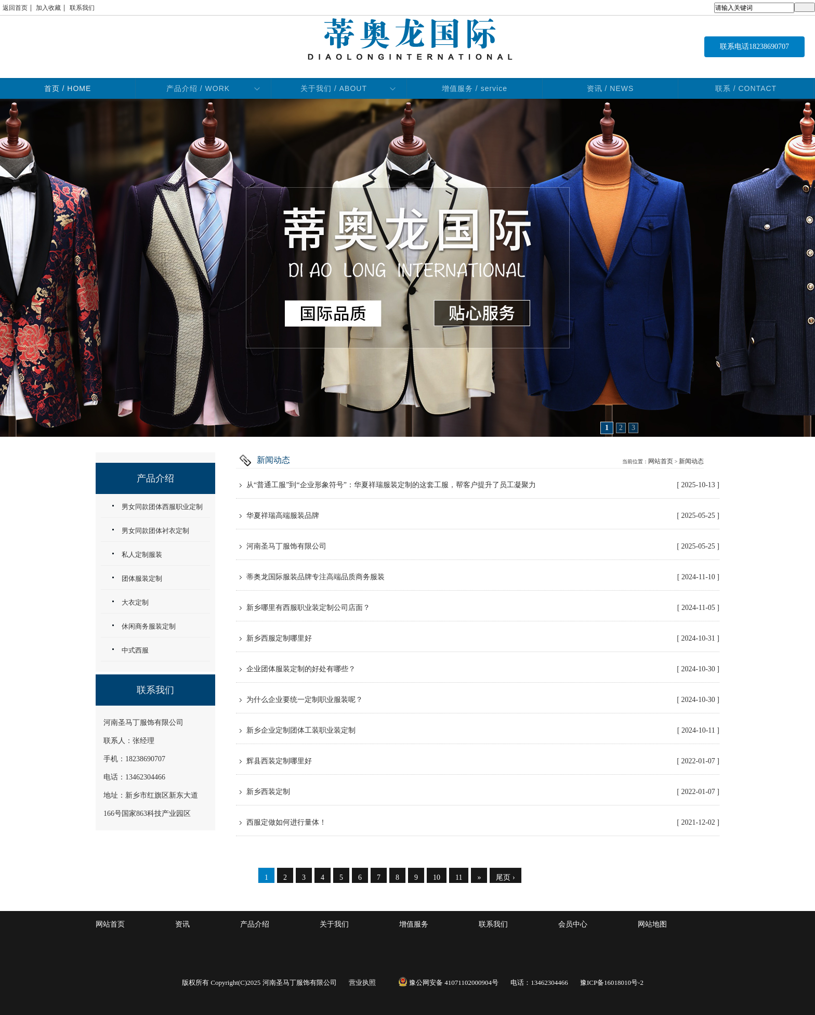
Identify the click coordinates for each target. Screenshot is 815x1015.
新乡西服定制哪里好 (482, 639)
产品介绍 (254, 924)
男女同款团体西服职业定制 (162, 507)
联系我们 (82, 7)
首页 (67, 88)
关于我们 (334, 924)
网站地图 (652, 924)
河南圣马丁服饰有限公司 (482, 546)
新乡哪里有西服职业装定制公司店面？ (482, 608)
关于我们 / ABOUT (333, 88)
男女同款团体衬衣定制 (155, 531)
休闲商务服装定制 (149, 626)
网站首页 (660, 461)
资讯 (182, 924)
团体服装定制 (142, 578)
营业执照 (362, 982)
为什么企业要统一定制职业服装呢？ (482, 700)
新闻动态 (691, 461)
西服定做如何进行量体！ (482, 823)
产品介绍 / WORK (198, 88)
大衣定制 (135, 602)
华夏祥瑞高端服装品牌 (482, 516)
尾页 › (505, 877)
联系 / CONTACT (746, 88)
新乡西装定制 (482, 792)
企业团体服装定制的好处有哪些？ (482, 669)
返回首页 (15, 7)
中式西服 (135, 650)
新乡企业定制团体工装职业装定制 (482, 731)
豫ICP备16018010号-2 (611, 982)
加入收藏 (48, 7)
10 (436, 877)
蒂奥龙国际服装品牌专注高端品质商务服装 (482, 577)
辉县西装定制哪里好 (482, 761)
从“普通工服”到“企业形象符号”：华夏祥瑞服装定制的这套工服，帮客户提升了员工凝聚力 (482, 485)
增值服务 (413, 924)
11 (458, 877)
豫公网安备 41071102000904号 (448, 982)
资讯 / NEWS (610, 88)
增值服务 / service (474, 88)
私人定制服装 (142, 554)
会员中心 (572, 924)
